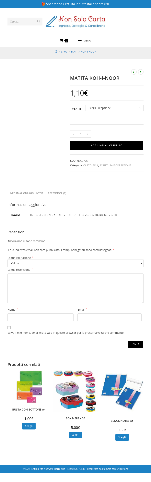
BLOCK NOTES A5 (122, 421)
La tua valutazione (20, 258)
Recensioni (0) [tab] (57, 193)
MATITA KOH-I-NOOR (83, 51)
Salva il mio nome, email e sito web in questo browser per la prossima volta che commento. (65, 332)
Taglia (76, 109)
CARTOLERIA (90, 165)
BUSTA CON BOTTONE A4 (28, 409)
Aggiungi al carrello (106, 145)
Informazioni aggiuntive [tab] (26, 193)
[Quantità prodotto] (80, 134)
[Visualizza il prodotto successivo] (141, 72)
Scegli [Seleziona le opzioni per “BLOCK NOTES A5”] (122, 437)
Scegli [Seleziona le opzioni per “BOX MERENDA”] (75, 435)
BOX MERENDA (76, 418)
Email (82, 309)
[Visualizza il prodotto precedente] (134, 72)
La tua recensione (20, 270)
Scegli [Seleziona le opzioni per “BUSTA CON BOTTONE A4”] (29, 426)
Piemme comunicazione (115, 469)
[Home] (56, 51)
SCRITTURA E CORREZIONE (115, 165)
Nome (12, 309)
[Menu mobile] (84, 41)
